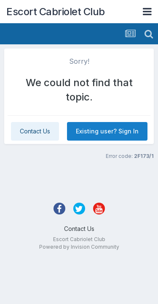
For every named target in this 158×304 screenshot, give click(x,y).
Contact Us (35, 131)
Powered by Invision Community (79, 247)
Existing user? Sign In (107, 131)
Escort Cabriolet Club (55, 11)
